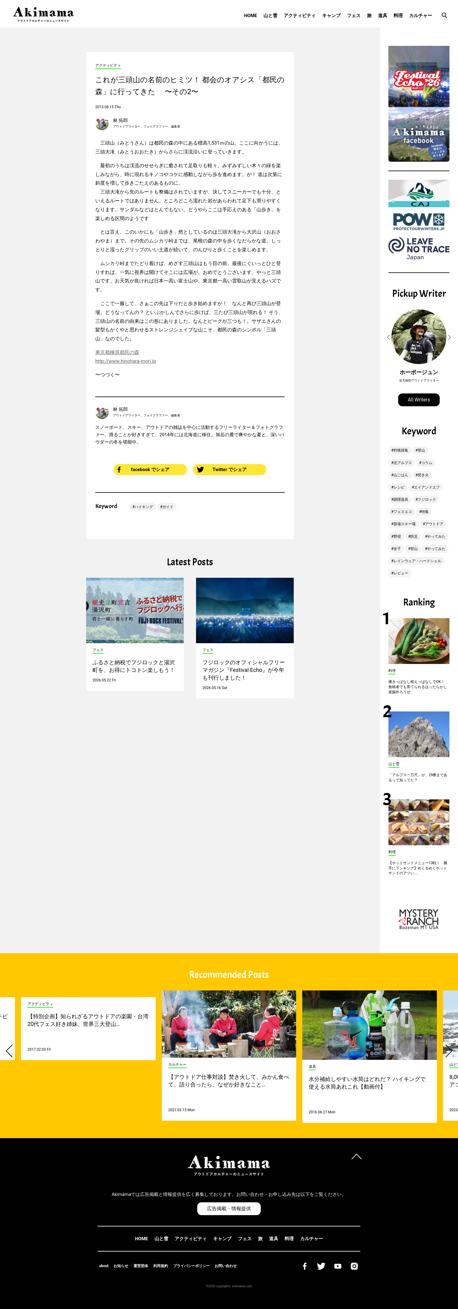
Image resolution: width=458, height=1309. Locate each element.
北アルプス (403, 463)
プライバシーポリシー (191, 1266)
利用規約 (160, 1266)
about (104, 1266)
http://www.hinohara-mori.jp (125, 361)
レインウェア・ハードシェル (417, 561)
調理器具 (401, 499)
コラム (426, 463)
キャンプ (331, 15)
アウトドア (434, 524)
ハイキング (144, 507)
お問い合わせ (226, 1266)
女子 (397, 549)
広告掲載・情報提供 (229, 1208)
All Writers (419, 400)
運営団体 (140, 1266)
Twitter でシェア (222, 469)
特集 (425, 512)
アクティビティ (300, 15)
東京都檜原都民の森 (117, 352)
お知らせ (121, 1266)
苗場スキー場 (405, 524)
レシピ (399, 487)
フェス (354, 15)
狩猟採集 (401, 450)
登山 (421, 450)
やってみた (436, 536)
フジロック (427, 499)
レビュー (401, 573)
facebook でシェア (143, 469)
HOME (250, 15)
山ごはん (401, 475)
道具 (382, 15)
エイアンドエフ (427, 487)
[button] (389, 337)
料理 (398, 15)
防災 (414, 536)
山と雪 (270, 15)
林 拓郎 (120, 120)
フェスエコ (403, 512)
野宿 (397, 536)
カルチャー (420, 15)
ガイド (167, 507)
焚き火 (423, 475)
